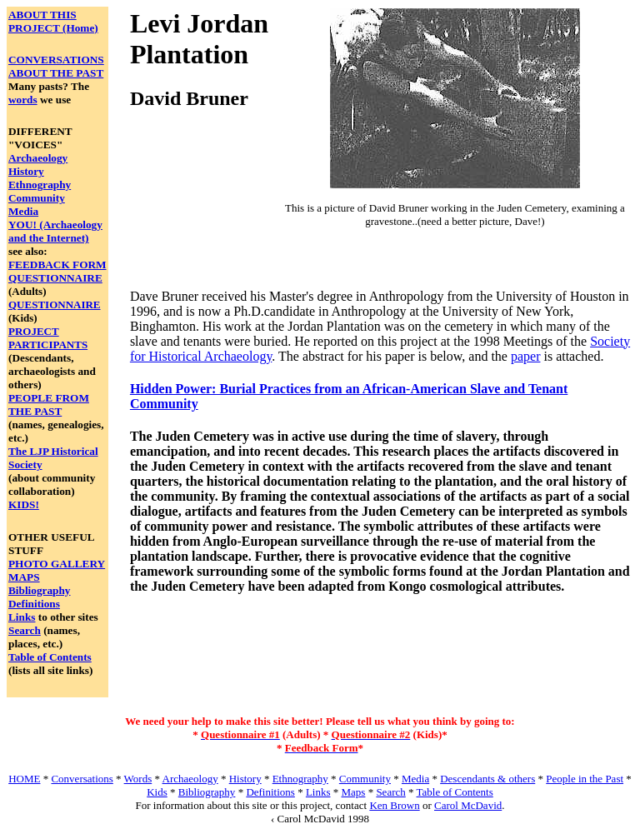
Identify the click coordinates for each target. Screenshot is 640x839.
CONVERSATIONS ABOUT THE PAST (56, 66)
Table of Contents (50, 657)
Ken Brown (394, 805)
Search (24, 630)
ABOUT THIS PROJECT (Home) (53, 21)
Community (36, 198)
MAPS (24, 577)
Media (23, 211)
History (26, 171)
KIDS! (23, 504)
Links (21, 617)
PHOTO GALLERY (56, 563)
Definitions (34, 603)
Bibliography (39, 590)
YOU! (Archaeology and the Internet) (55, 231)
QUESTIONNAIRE (55, 278)
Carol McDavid (468, 805)
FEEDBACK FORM (57, 264)
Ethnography (39, 184)
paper (526, 356)
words (23, 99)
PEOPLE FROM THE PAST (48, 404)
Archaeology (38, 158)
